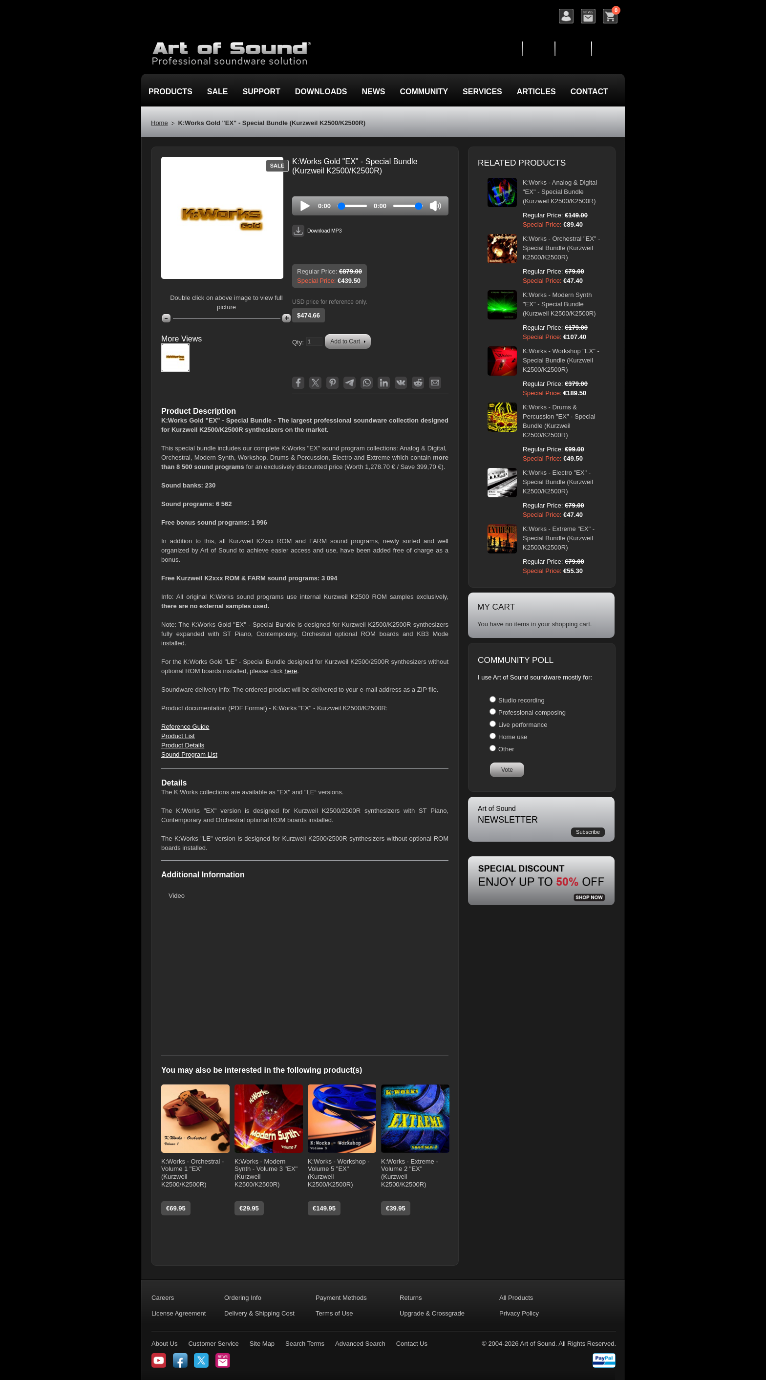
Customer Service (213, 1343)
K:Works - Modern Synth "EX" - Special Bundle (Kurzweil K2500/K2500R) (559, 304)
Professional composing (532, 712)
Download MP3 (316, 231)
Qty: (298, 342)
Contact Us (411, 1343)
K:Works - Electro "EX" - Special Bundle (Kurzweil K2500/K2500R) (558, 482)
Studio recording (521, 700)
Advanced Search (360, 1343)
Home (159, 123)
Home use (512, 737)
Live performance (522, 724)
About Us (164, 1343)
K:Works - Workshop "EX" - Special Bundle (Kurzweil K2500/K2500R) (561, 360)
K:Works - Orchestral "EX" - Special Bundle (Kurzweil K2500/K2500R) (561, 248)
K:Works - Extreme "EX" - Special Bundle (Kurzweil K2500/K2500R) (559, 538)
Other (506, 749)
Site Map (262, 1343)
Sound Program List (189, 754)
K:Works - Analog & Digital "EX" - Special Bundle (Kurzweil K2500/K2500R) (560, 192)
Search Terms (304, 1343)
